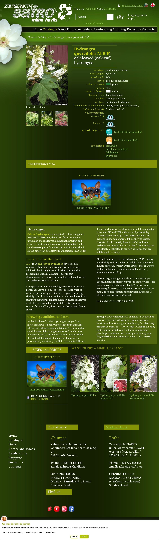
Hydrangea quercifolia (83, 395)
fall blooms (112, 152)
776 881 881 (90, 9)
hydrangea (111, 155)
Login (140, 5)
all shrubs (111, 145)
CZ (145, 4)
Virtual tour (117, 427)
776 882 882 (110, 9)
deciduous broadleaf (117, 149)
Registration (128, 5)
